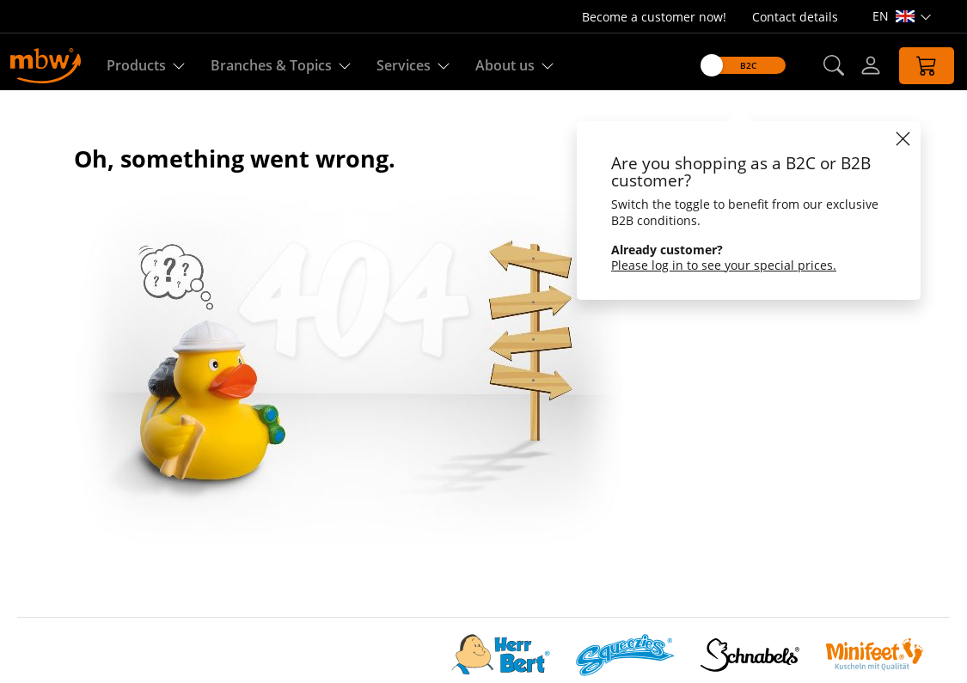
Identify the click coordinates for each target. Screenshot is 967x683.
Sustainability (57, 517)
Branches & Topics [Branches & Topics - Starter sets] (280, 66)
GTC (336, 538)
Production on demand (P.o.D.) (417, 497)
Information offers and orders (414, 517)
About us (44, 435)
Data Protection (64, 559)
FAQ (337, 600)
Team (33, 497)
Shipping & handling (384, 559)
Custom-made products (397, 476)
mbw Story (50, 456)
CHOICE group (59, 538)
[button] (823, 65)
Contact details (795, 17)
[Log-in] (860, 65)
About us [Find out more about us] (514, 66)
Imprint (40, 600)
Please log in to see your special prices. (714, 265)
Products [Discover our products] (145, 66)
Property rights (370, 579)
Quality (346, 435)
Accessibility (53, 621)
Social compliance (70, 476)
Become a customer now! (654, 17)
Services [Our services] (413, 66)
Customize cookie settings (95, 579)
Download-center (376, 456)
